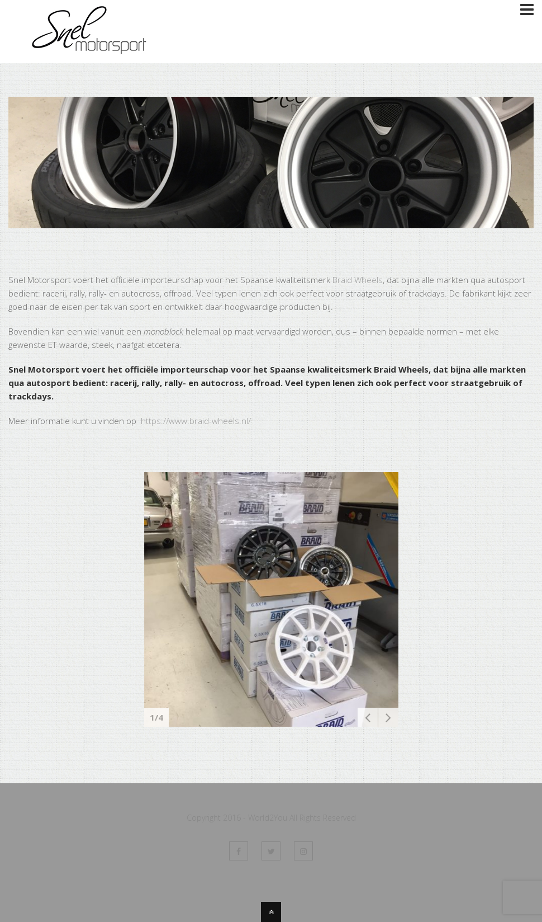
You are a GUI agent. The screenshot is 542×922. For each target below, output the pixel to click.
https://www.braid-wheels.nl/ (195, 420)
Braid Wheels (357, 279)
